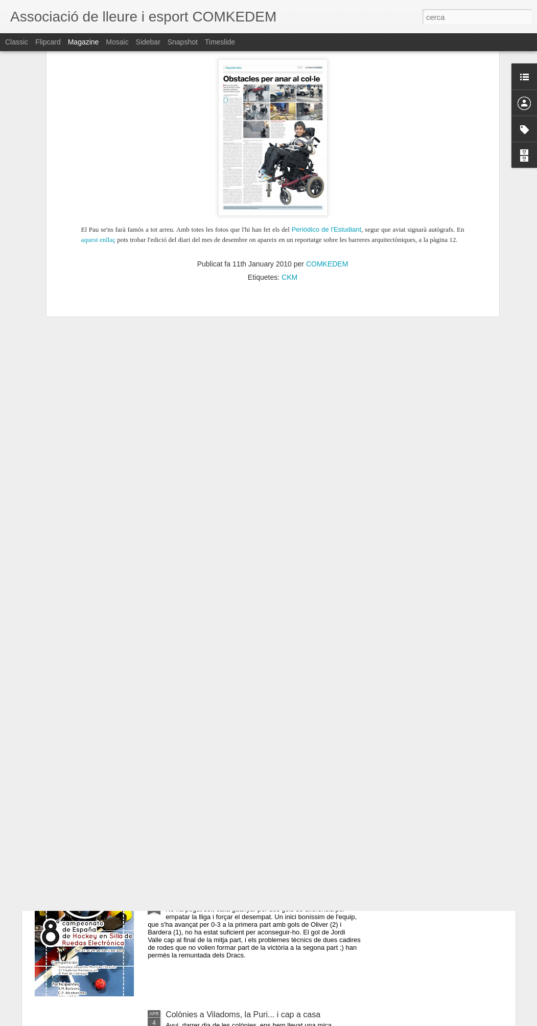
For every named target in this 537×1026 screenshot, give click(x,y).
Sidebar (148, 42)
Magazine (83, 42)
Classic (16, 42)
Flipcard (48, 42)
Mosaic (117, 42)
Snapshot (183, 42)
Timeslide (220, 42)
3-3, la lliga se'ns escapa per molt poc (234, 898)
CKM (289, 145)
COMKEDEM (327, 131)
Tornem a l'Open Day (204, 666)
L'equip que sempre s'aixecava (221, 782)
